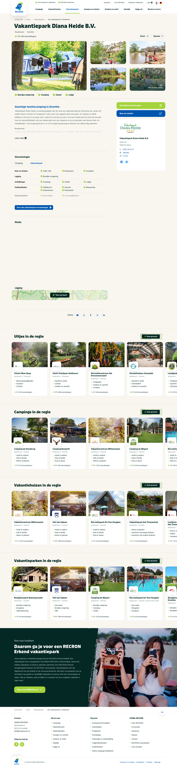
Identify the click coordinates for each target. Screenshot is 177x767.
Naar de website (141, 113)
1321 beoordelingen (102, 465)
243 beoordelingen (141, 465)
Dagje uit (138, 9)
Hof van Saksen (60, 522)
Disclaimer (140, 762)
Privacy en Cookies (127, 762)
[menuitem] (39, 9)
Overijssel (26, 376)
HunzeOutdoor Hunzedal (141, 373)
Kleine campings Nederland (102, 751)
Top (162, 711)
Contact (134, 739)
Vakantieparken (72, 9)
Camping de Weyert (138, 449)
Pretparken (96, 731)
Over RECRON (119, 2)
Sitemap (157, 762)
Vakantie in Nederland (135, 2)
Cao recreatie (137, 747)
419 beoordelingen (102, 541)
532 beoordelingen (26, 392)
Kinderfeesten (97, 747)
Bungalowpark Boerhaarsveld (28, 598)
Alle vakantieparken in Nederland (59, 19)
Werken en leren (154, 9)
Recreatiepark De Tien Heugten (106, 522)
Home (28, 19)
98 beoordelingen (102, 392)
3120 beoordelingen (141, 392)
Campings (39, 9)
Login (149, 2)
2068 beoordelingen (64, 392)
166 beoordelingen (64, 465)
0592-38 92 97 (128, 149)
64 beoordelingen (25, 617)
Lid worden (136, 727)
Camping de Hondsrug (24, 449)
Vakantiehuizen (54, 9)
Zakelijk (127, 9)
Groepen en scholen (91, 9)
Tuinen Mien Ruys (22, 373)
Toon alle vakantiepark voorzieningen (34, 207)
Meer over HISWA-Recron (29, 690)
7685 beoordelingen (64, 541)
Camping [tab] (19, 163)
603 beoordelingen (29, 36)
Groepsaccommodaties (101, 723)
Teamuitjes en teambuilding (102, 739)
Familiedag (96, 735)
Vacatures (107, 2)
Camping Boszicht (61, 449)
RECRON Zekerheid (66, 2)
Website (126, 153)
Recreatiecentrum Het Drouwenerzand (101, 374)
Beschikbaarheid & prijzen (141, 105)
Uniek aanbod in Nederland (45, 2)
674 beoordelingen (26, 465)
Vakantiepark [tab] (36, 163)
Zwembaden (97, 727)
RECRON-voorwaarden (140, 743)
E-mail (125, 156)
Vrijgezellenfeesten (99, 743)
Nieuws (134, 735)
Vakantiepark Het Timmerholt (143, 522)
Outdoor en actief (111, 9)
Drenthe (103, 379)
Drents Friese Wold (152, 601)
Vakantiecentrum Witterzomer (105, 449)
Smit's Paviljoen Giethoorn (65, 373)
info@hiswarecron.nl (22, 731)
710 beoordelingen (141, 541)
